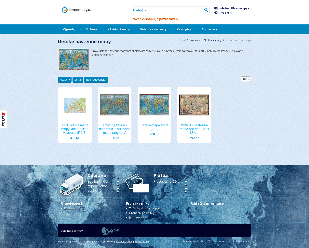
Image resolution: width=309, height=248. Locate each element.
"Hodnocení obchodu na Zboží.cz (3, 119)
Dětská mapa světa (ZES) (154, 127)
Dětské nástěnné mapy (238, 40)
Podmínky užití (124, 241)
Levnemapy (66, 241)
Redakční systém (191, 241)
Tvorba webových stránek (227, 241)
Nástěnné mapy (213, 40)
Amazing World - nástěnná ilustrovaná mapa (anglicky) (114, 129)
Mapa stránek (142, 241)
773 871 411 (224, 12)
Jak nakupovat (138, 217)
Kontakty (69, 208)
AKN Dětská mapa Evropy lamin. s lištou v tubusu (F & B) (74, 129)
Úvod (183, 40)
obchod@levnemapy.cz (232, 8)
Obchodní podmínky (141, 213)
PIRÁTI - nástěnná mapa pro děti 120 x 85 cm (194, 129)
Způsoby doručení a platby (146, 208)
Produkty (195, 40)
